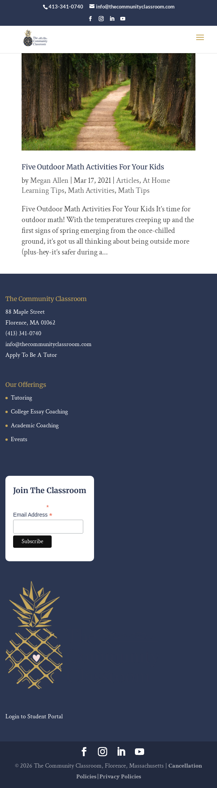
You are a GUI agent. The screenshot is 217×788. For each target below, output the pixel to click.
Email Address (32, 515)
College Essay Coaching (39, 412)
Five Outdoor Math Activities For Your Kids (93, 166)
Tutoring (21, 398)
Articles (127, 181)
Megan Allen (49, 181)
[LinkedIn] (111, 21)
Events (19, 439)
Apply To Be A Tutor (31, 355)
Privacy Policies (120, 777)
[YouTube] (122, 21)
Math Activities (91, 191)
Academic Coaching (35, 426)
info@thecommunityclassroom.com (48, 344)
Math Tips (134, 191)
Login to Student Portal (34, 717)
